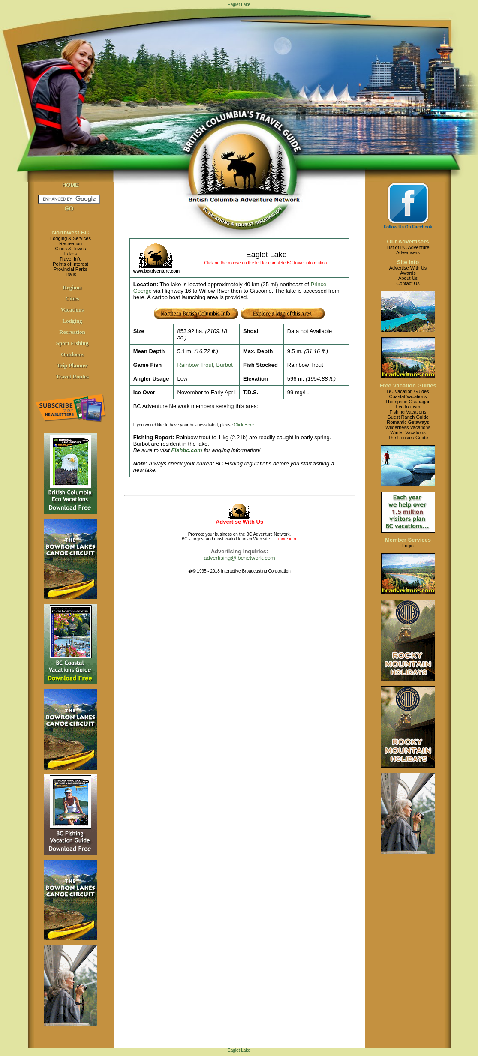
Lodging (72, 321)
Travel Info (71, 258)
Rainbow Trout (195, 365)
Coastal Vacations (408, 396)
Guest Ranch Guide (408, 417)
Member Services (408, 540)
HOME (70, 185)
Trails (70, 274)
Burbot (224, 365)
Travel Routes (72, 376)
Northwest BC (70, 232)
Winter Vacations (407, 432)
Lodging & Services (70, 238)
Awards (407, 273)
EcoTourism (408, 406)
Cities (72, 298)
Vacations (72, 309)
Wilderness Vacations (407, 427)
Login (408, 545)
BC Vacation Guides (408, 391)
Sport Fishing (72, 343)
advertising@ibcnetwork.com (239, 558)
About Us (408, 278)
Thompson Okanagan (408, 401)
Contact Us (407, 283)
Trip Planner (72, 365)
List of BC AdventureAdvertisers (407, 250)
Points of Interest (70, 264)
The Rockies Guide (408, 437)
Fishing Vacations (407, 411)
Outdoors (72, 354)
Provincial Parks (70, 269)
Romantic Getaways (408, 422)
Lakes (70, 253)
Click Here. (244, 425)
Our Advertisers (408, 241)
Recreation (70, 243)
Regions (72, 287)
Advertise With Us (408, 267)
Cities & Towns (70, 248)
